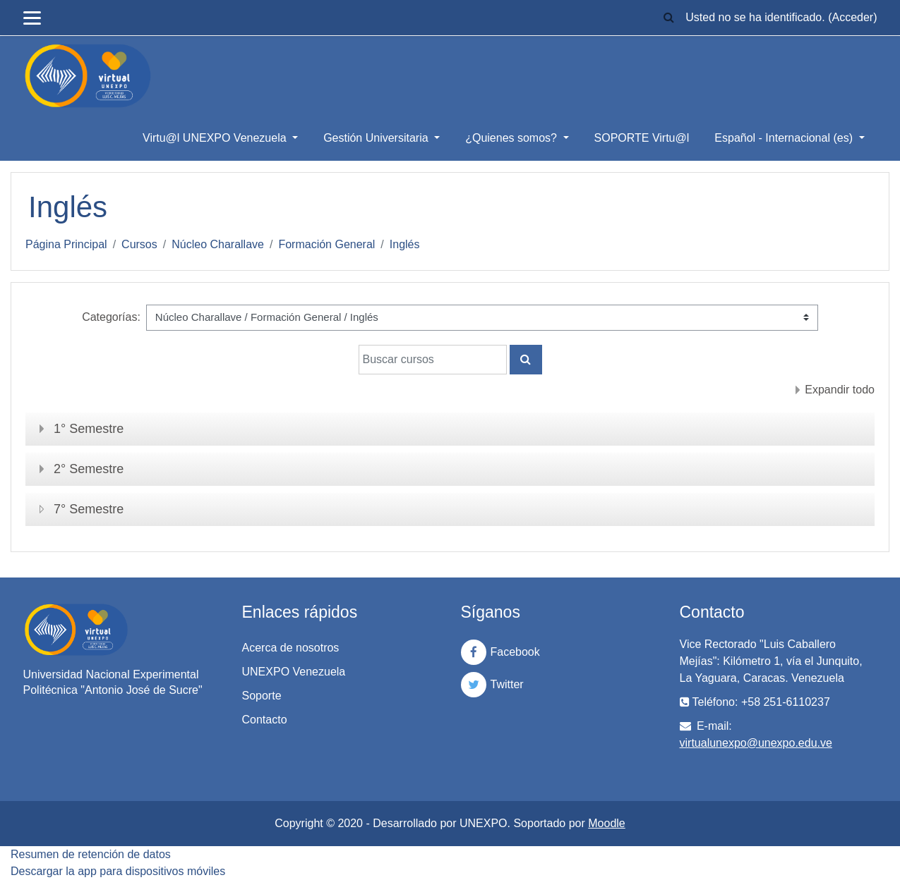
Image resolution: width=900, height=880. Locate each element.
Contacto (264, 720)
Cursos (139, 244)
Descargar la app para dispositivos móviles (118, 871)
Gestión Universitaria (377, 138)
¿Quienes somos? (512, 138)
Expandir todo (840, 390)
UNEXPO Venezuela (294, 672)
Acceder (852, 17)
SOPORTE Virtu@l (642, 138)
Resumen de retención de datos (91, 854)
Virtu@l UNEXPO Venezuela (216, 138)
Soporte (262, 696)
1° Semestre (89, 429)
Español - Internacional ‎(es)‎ (785, 138)
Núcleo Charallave (218, 244)
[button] (668, 18)
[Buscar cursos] (433, 359)
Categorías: (111, 317)
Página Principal (66, 244)
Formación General (326, 244)
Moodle (606, 823)
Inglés (405, 244)
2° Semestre (89, 469)
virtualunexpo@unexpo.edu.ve (756, 743)
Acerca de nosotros (291, 648)
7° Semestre (89, 509)
